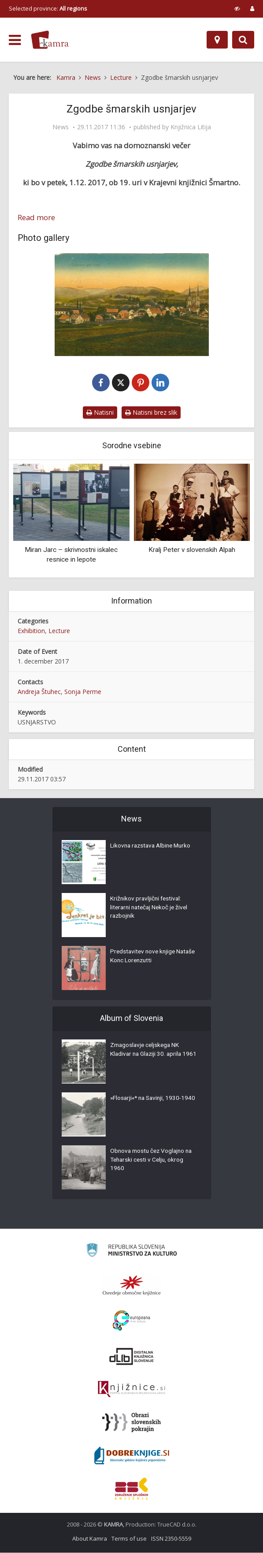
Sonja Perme (82, 692)
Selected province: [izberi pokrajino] (48, 8)
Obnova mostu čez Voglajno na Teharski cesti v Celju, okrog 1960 (153, 1161)
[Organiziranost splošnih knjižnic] (131, 1286)
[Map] (217, 40)
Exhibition (31, 631)
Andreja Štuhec (39, 692)
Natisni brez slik (151, 413)
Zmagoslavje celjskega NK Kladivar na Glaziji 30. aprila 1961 (147, 1055)
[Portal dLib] (131, 1357)
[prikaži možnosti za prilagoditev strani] (237, 8)
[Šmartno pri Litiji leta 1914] (131, 304)
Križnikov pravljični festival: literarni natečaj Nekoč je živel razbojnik (151, 909)
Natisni (100, 413)
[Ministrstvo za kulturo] (131, 1251)
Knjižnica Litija (190, 127)
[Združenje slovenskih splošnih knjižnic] (131, 1390)
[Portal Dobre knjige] (131, 1456)
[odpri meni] (15, 40)
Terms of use (129, 1539)
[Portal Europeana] (131, 1321)
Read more (36, 217)
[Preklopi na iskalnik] (243, 40)
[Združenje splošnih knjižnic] (131, 1489)
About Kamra (89, 1539)
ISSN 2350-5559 (171, 1539)
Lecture (59, 631)
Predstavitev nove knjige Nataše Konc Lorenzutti (144, 957)
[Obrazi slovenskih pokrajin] (131, 1423)
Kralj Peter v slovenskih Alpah (191, 550)
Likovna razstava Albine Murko (152, 847)
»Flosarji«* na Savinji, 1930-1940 (147, 1104)
